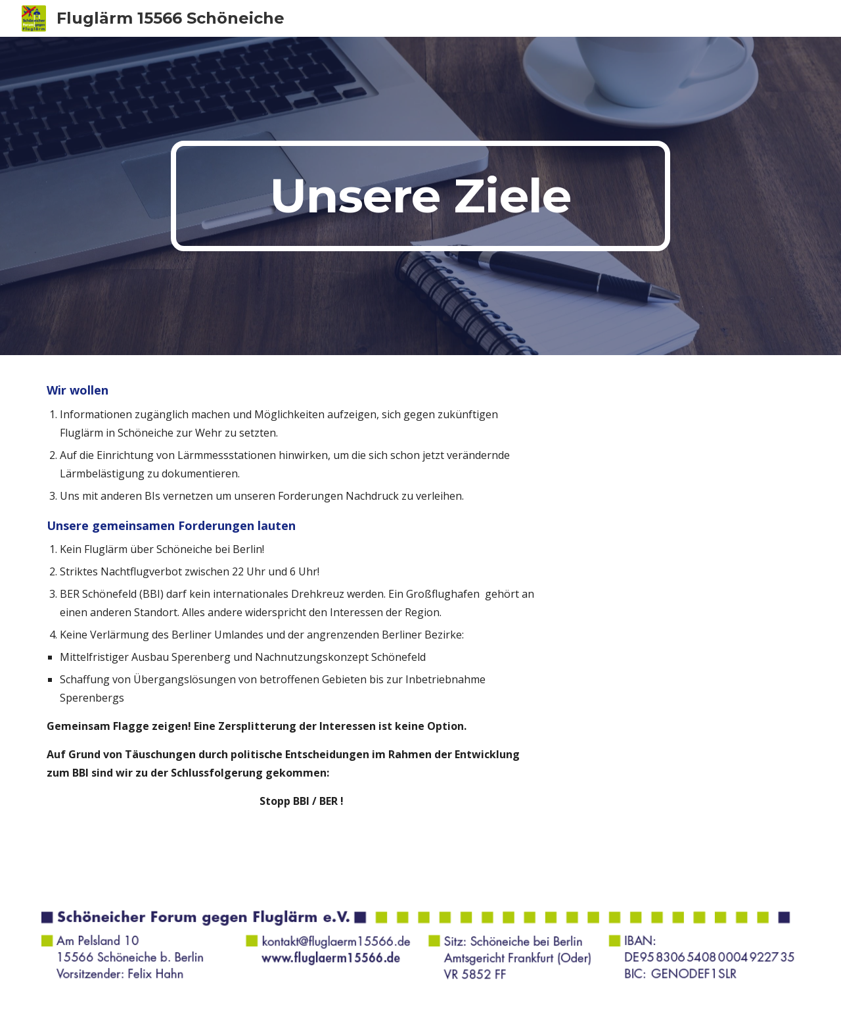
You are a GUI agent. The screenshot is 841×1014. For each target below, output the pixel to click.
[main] (420, 196)
